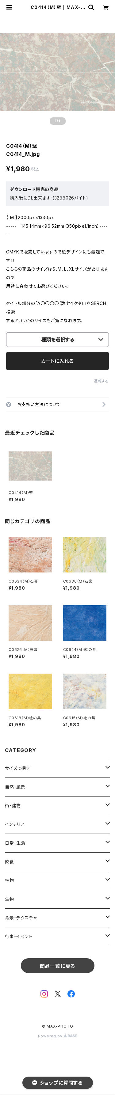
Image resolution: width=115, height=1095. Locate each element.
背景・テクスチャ (20, 917)
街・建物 (13, 805)
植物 (9, 880)
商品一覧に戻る (57, 966)
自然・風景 (15, 786)
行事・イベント (19, 936)
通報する (101, 381)
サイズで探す (17, 768)
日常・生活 (15, 843)
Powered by (57, 1036)
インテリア (15, 824)
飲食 (9, 861)
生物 (9, 899)
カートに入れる (57, 361)
